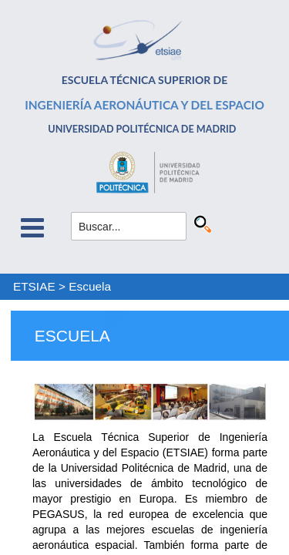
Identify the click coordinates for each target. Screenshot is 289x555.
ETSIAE (34, 286)
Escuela (90, 286)
